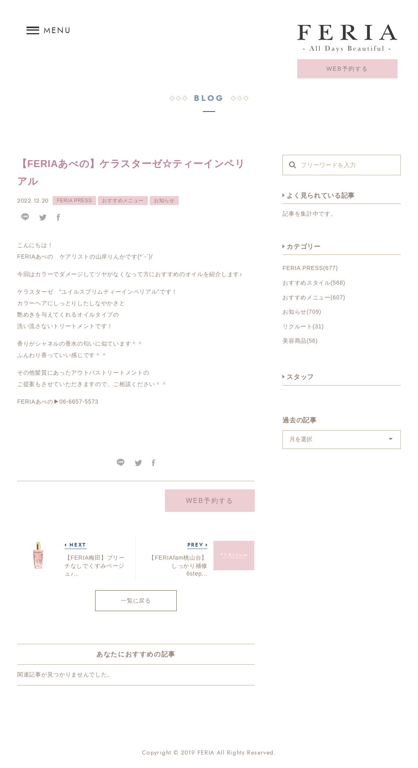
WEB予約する (348, 69)
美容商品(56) (300, 340)
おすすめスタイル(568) (313, 282)
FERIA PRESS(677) (310, 268)
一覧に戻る (136, 601)
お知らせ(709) (301, 311)
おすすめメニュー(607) (313, 297)
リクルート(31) (303, 326)
